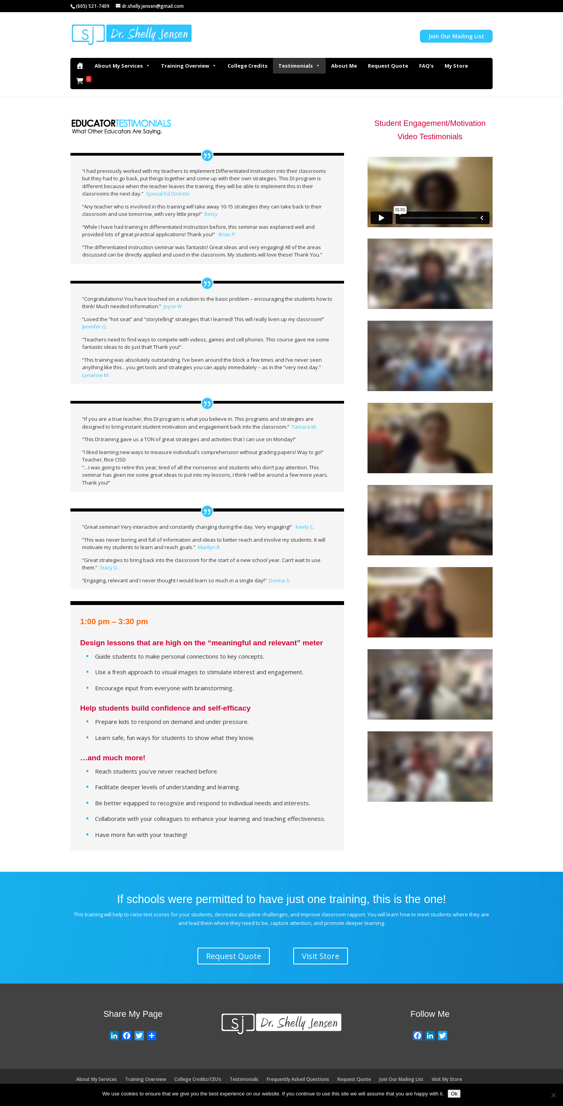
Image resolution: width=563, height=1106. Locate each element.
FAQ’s (426, 65)
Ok (454, 1094)
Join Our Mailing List (456, 36)
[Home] (79, 66)
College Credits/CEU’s (197, 1079)
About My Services (122, 66)
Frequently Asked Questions (298, 1079)
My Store (456, 65)
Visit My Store (447, 1079)
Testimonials (299, 66)
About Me (344, 65)
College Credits (247, 65)
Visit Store (320, 956)
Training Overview (189, 66)
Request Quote (388, 65)
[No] (553, 1095)
